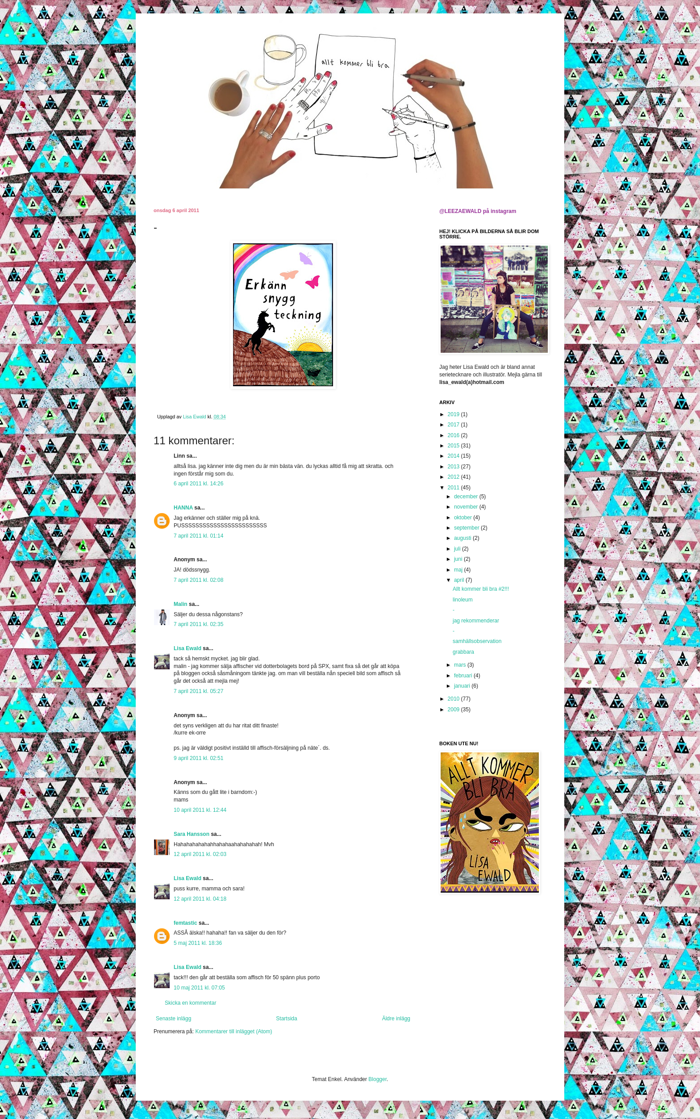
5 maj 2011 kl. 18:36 (198, 943)
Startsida (286, 1018)
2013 (454, 466)
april (460, 580)
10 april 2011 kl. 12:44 (200, 810)
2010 (454, 699)
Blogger (377, 1079)
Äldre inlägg (396, 1018)
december (466, 496)
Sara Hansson (191, 834)
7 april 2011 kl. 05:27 (198, 691)
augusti (463, 538)
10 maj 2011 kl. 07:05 (199, 988)
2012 (454, 477)
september (467, 528)
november (466, 507)
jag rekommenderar (476, 621)
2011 (454, 487)
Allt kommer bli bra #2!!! (481, 589)
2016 (454, 435)
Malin (181, 604)
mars (460, 665)
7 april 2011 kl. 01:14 (198, 536)
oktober (463, 517)
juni (459, 559)
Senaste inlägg (173, 1018)
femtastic (185, 923)
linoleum (463, 600)
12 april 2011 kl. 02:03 (200, 854)
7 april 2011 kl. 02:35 (198, 624)
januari (462, 686)
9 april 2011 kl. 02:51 (198, 758)
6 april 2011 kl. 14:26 (198, 483)
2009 (454, 709)
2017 (454, 425)
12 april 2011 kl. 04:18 (200, 899)
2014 (454, 456)
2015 (454, 446)
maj (459, 570)
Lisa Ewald (187, 648)
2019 (454, 414)
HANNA (183, 508)
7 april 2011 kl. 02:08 (198, 580)
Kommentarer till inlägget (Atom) (233, 1031)
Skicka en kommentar (190, 1003)
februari (464, 675)
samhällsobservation (477, 641)
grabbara (463, 652)
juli (458, 549)
